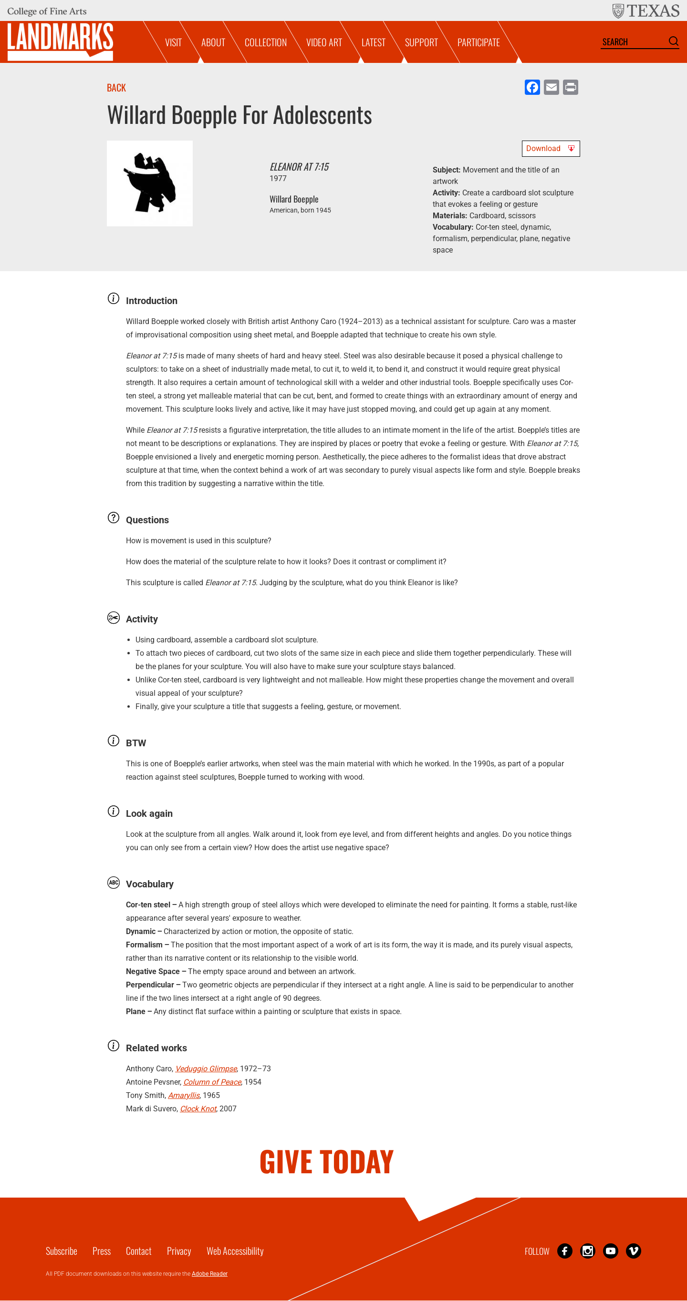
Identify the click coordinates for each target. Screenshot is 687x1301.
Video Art (324, 42)
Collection (266, 42)
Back (116, 87)
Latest (373, 42)
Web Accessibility (235, 1250)
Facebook (565, 1250)
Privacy (179, 1250)
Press (102, 1250)
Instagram (587, 1250)
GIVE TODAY (326, 1160)
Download (543, 148)
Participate (479, 42)
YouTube (610, 1250)
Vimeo (633, 1250)
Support (421, 42)
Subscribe (61, 1250)
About (213, 42)
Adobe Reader (210, 1274)
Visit (173, 42)
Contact (139, 1250)
